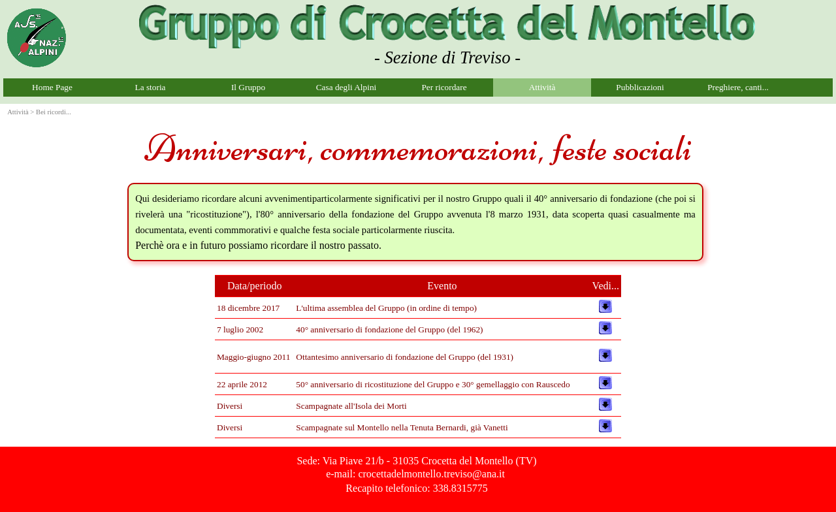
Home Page (52, 87)
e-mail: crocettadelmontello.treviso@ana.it (415, 473)
